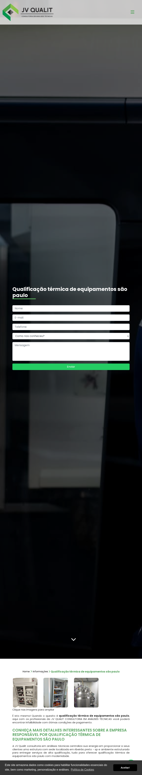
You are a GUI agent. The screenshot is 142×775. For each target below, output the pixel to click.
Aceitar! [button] (125, 767)
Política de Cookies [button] (82, 769)
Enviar (71, 367)
